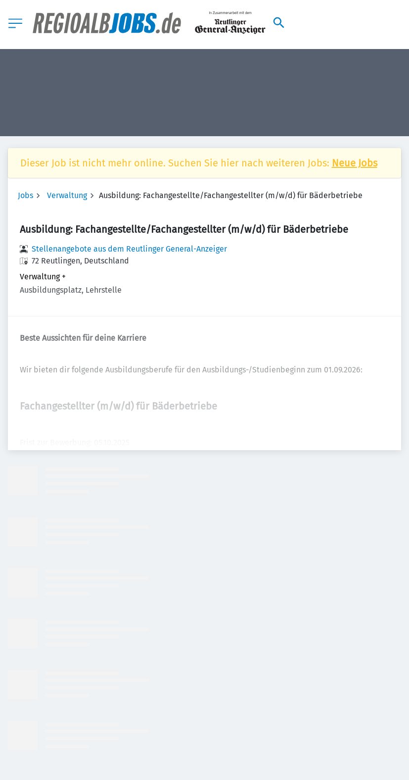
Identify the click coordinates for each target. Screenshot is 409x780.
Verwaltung (67, 195)
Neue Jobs (354, 163)
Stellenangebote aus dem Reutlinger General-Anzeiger (129, 249)
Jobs (25, 195)
